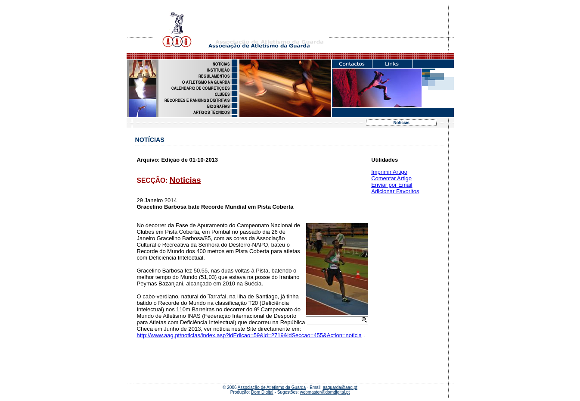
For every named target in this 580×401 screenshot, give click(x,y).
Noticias (185, 180)
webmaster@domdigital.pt (325, 392)
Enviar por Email (391, 185)
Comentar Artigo (391, 178)
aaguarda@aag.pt (340, 387)
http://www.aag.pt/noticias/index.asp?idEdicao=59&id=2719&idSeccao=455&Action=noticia (249, 335)
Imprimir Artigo (389, 172)
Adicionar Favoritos (395, 191)
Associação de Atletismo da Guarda (272, 387)
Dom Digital (262, 392)
